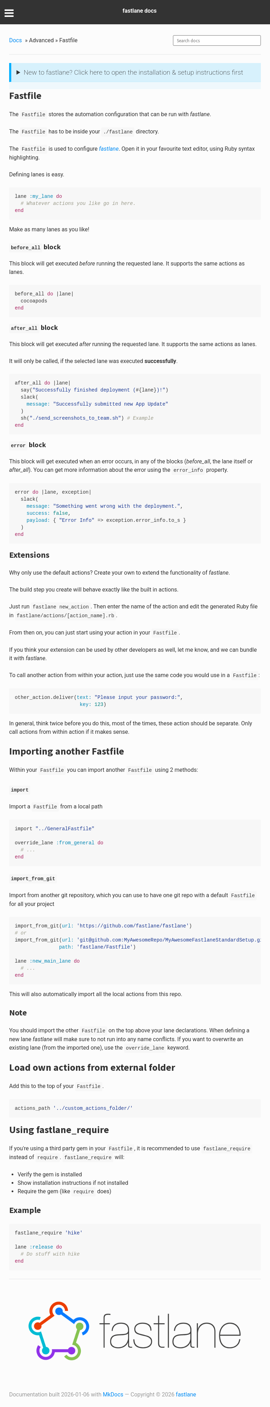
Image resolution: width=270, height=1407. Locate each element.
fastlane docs (140, 10)
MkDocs (113, 1394)
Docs (15, 40)
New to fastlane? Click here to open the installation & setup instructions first (133, 72)
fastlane (186, 1394)
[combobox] (217, 40)
